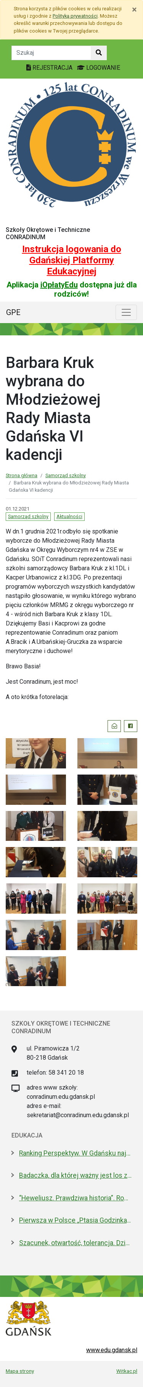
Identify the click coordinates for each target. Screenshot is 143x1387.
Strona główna (21, 475)
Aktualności (69, 516)
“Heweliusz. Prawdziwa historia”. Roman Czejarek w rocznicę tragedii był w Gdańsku (75, 1198)
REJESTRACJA (50, 67)
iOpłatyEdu (59, 284)
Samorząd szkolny (65, 475)
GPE (13, 312)
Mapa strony (20, 1371)
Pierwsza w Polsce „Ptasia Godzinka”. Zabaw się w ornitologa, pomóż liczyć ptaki (75, 1220)
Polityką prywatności (75, 16)
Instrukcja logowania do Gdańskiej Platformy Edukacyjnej (71, 260)
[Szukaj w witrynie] (99, 53)
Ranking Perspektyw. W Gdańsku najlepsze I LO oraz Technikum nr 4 (75, 1153)
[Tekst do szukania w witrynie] (51, 53)
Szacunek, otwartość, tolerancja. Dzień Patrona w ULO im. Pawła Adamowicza (75, 1243)
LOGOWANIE (98, 67)
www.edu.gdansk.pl (111, 1350)
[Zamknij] (134, 9)
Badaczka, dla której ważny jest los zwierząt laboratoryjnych (75, 1175)
